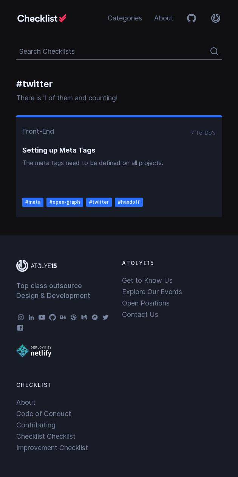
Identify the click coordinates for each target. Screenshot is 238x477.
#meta (32, 202)
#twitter (99, 202)
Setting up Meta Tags (58, 150)
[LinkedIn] (31, 317)
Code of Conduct (43, 414)
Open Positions (146, 303)
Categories (125, 18)
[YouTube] (41, 317)
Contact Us (140, 314)
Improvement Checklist (52, 448)
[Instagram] (20, 317)
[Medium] (84, 317)
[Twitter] (105, 317)
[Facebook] (20, 327)
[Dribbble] (73, 317)
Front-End (38, 131)
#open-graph (64, 202)
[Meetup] (94, 317)
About (163, 18)
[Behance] (63, 317)
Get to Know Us (147, 280)
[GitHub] (52, 317)
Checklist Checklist (46, 436)
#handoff (129, 202)
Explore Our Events (152, 292)
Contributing (36, 425)
